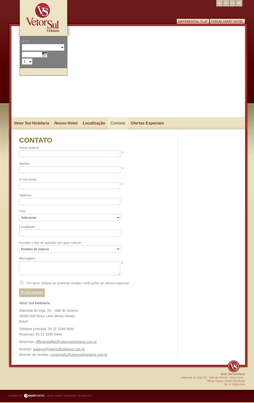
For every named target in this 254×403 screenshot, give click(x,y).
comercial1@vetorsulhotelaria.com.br (78, 355)
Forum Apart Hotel (227, 21)
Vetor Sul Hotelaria (31, 123)
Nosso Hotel (65, 123)
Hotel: (26, 41)
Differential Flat (193, 21)
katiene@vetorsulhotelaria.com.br (59, 349)
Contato (117, 123)
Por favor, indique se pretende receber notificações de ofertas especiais (77, 283)
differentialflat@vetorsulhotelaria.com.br (66, 342)
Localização (94, 123)
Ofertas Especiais (147, 123)
